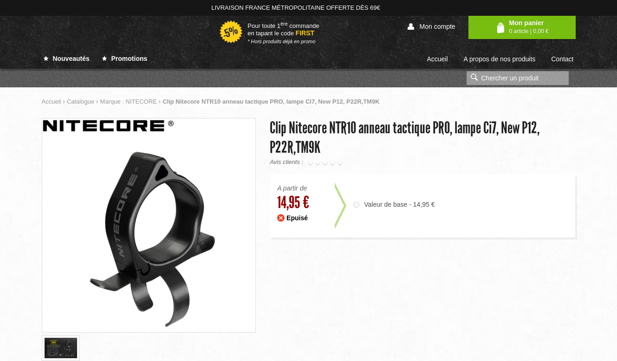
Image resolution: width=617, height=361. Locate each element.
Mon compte (431, 27)
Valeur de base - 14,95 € (399, 204)
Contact (562, 59)
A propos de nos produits (499, 59)
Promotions (125, 58)
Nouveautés (67, 58)
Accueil (437, 59)
